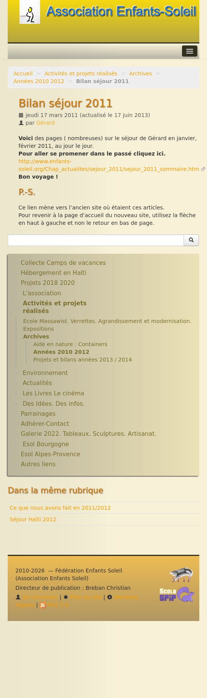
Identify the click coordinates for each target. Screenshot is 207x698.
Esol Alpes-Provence (50, 454)
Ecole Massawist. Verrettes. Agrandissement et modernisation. (107, 321)
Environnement (45, 373)
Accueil (23, 73)
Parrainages (38, 413)
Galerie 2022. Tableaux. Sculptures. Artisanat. (89, 433)
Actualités (37, 383)
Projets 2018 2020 (48, 283)
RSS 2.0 (54, 605)
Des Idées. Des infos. (54, 403)
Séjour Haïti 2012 (33, 519)
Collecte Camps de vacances (63, 262)
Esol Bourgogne (46, 444)
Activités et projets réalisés (81, 73)
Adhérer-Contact (45, 423)
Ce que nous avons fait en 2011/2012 (60, 508)
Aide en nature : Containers (70, 344)
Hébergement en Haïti (53, 272)
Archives (140, 73)
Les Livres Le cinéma (53, 393)
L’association (42, 293)
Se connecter (36, 597)
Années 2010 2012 (38, 81)
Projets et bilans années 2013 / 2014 (82, 360)
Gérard (45, 123)
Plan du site (82, 597)
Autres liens (38, 464)
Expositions (38, 329)
